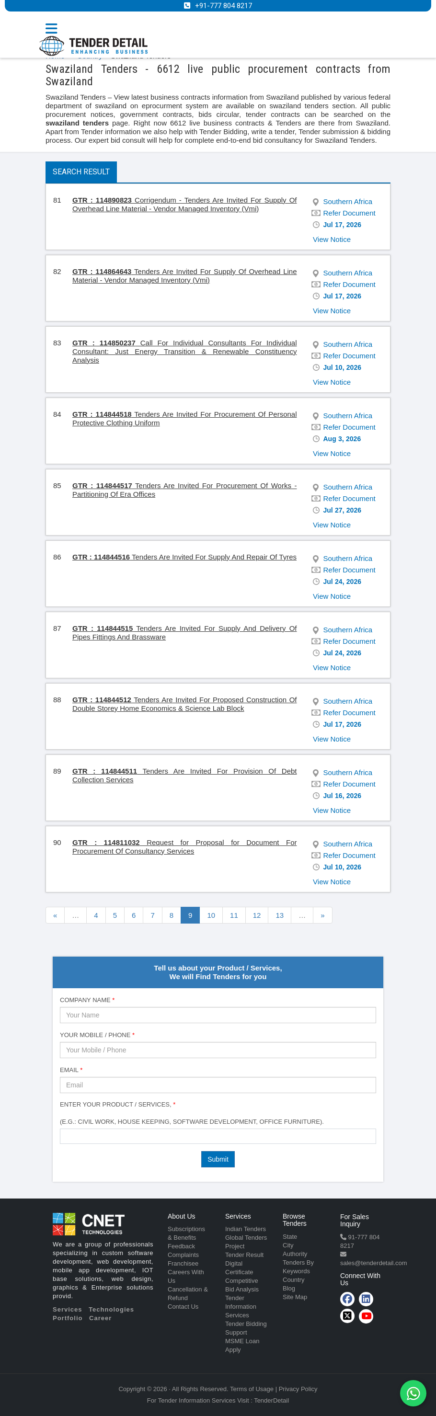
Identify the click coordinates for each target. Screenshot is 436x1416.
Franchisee (183, 1263)
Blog (289, 1288)
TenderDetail (271, 1400)
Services (67, 1309)
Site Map (295, 1297)
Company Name (87, 1000)
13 (279, 915)
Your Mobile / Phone (97, 1035)
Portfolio (67, 1318)
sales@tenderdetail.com (373, 1263)
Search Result (81, 171)
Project (234, 1246)
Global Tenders (246, 1237)
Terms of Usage (252, 1389)
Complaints (183, 1254)
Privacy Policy (298, 1389)
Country (294, 1279)
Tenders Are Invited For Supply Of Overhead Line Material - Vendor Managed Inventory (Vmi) (184, 275)
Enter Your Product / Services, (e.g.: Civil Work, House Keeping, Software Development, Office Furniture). (192, 1113)
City (288, 1245)
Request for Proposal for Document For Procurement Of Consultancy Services (184, 846)
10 (211, 915)
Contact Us (183, 1306)
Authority (295, 1253)
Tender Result (244, 1254)
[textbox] (65, 1135)
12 (257, 915)
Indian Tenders (245, 1229)
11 (234, 915)
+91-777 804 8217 (223, 5)
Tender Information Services (240, 1306)
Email (71, 1069)
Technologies (111, 1309)
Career (100, 1318)
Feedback (181, 1246)
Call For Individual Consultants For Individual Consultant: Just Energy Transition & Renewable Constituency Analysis (184, 351)
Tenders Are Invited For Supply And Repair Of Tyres (184, 557)
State (290, 1236)
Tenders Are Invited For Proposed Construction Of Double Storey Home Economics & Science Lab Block (184, 704)
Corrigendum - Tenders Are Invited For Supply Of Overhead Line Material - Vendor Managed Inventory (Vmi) (184, 204)
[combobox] (218, 1136)
